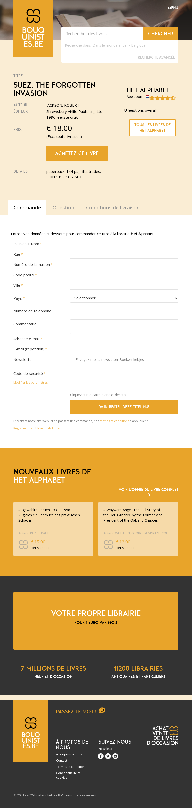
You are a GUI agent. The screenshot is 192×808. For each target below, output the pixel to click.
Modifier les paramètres (31, 382)
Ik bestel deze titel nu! (124, 407)
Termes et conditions (71, 767)
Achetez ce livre (77, 153)
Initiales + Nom (26, 243)
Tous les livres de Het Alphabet (152, 128)
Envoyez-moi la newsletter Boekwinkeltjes (107, 359)
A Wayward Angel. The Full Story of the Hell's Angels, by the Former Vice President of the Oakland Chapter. (133, 515)
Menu (173, 8)
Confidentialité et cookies (68, 775)
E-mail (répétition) (29, 348)
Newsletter (23, 359)
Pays (18, 298)
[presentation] (108, 379)
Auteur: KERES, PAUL (33, 533)
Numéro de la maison (32, 264)
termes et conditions (115, 421)
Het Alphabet (148, 90)
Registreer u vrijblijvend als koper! (38, 428)
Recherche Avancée (156, 57)
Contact (61, 760)
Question (63, 207)
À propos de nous (69, 754)
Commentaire (25, 323)
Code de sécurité (28, 373)
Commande (27, 207)
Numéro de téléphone (33, 310)
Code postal (24, 274)
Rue (17, 254)
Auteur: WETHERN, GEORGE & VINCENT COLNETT (138, 533)
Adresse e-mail (27, 338)
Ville (17, 285)
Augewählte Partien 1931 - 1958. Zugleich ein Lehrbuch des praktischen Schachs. (49, 515)
